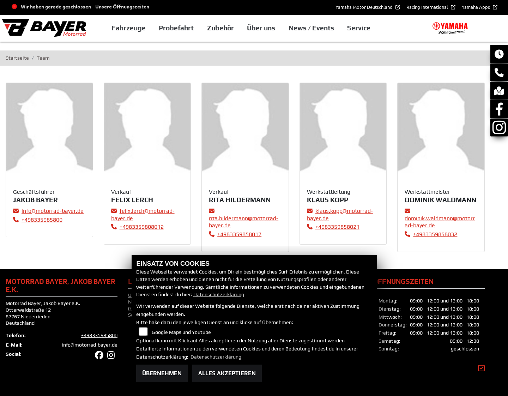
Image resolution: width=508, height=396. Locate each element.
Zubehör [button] (221, 28)
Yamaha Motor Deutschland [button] (364, 7)
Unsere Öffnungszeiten (122, 6)
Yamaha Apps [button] (476, 7)
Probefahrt (177, 28)
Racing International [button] (427, 7)
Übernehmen (162, 373)
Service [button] (360, 28)
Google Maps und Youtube (181, 332)
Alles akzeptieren (227, 373)
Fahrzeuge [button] (130, 28)
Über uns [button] (262, 28)
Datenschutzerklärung (218, 294)
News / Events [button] (312, 28)
